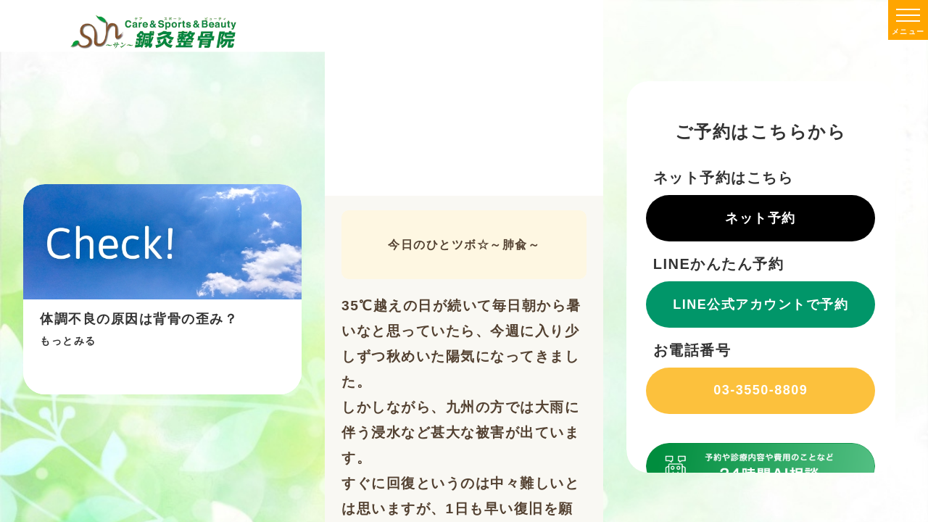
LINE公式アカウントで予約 (761, 304)
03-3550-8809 (761, 390)
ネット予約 (761, 218)
